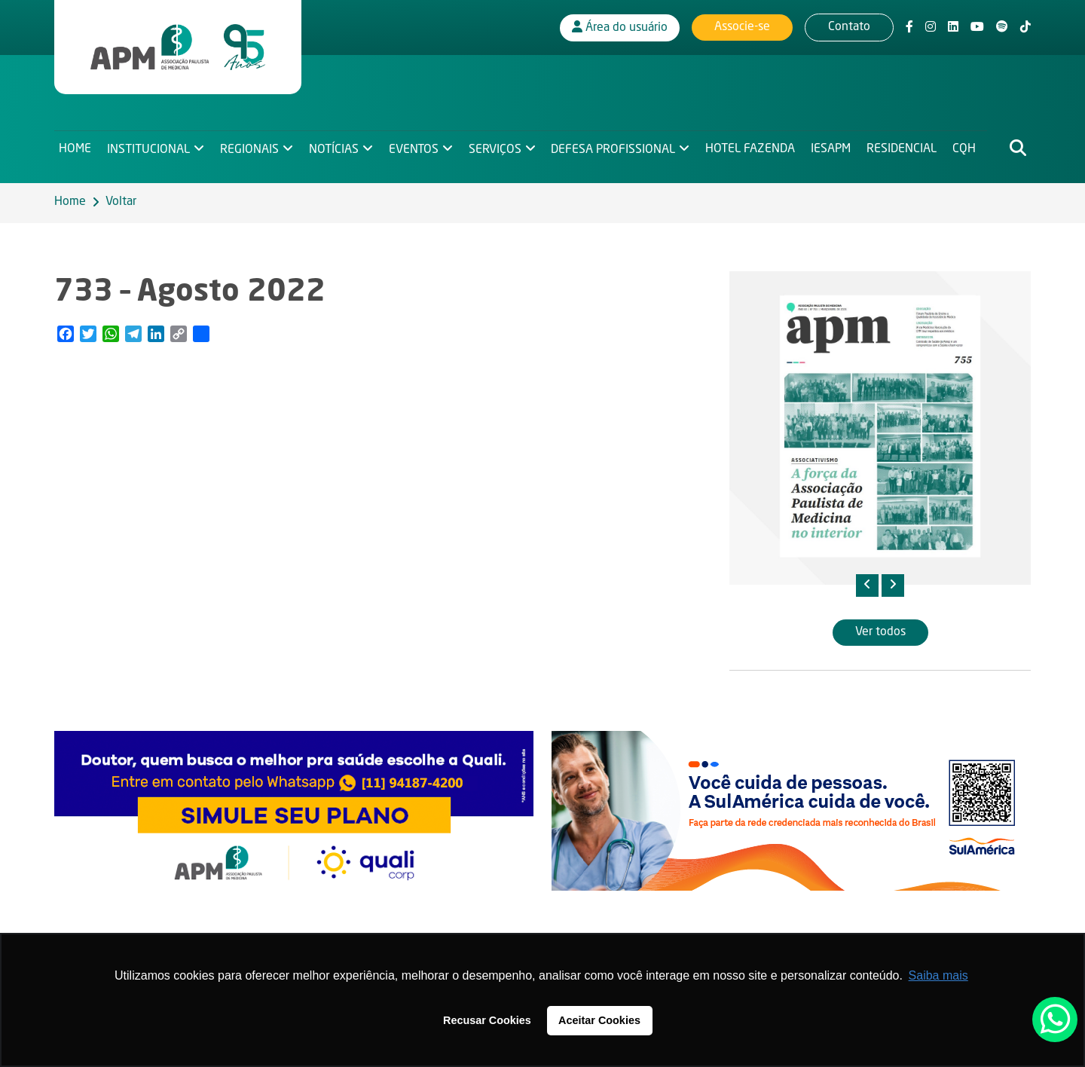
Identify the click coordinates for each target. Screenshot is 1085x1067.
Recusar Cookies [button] (487, 1020)
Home (75, 148)
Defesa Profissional (617, 148)
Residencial (908, 148)
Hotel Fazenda (755, 148)
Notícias (335, 148)
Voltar (120, 202)
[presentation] (867, 585)
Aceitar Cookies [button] (599, 1020)
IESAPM (836, 148)
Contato (849, 26)
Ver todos (880, 632)
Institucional (149, 148)
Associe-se (742, 26)
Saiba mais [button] (938, 975)
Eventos (416, 148)
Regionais (251, 148)
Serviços (498, 148)
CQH (971, 148)
